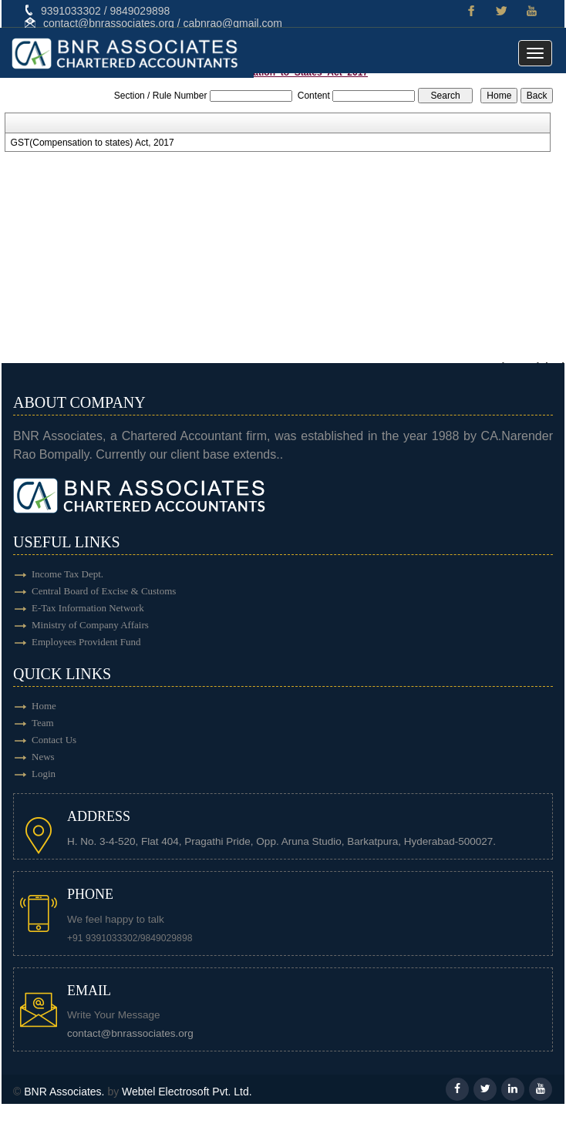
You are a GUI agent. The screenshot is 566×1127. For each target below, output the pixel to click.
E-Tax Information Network (88, 608)
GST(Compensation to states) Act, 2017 (92, 142)
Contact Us (54, 739)
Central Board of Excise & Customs (104, 591)
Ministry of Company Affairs (90, 625)
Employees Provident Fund (86, 642)
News (43, 756)
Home (44, 706)
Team (43, 722)
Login (44, 773)
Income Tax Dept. (67, 574)
